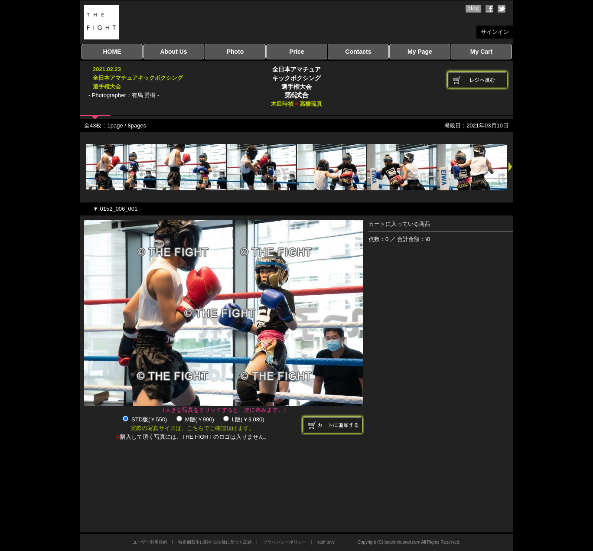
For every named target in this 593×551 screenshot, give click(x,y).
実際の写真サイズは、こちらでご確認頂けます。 (192, 428)
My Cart (481, 51)
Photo (235, 51)
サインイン (495, 32)
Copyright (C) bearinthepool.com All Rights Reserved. (409, 542)
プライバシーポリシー (284, 542)
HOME (112, 51)
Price (296, 51)
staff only (326, 542)
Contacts (358, 51)
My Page (419, 51)
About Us (173, 51)
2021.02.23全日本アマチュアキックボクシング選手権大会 (138, 78)
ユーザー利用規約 (150, 542)
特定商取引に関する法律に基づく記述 (215, 542)
